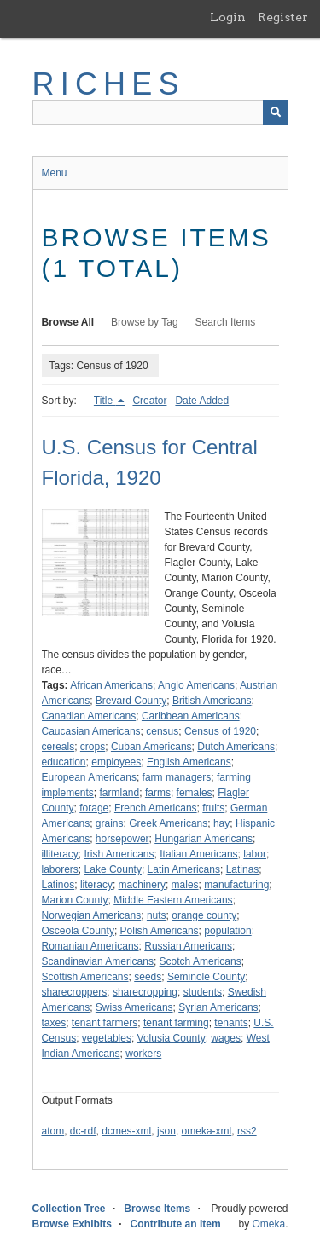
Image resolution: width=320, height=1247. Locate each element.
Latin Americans (184, 869)
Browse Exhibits (72, 1224)
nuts (156, 915)
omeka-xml (207, 1131)
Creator (149, 401)
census (162, 731)
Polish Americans (159, 931)
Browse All (68, 322)
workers (143, 1053)
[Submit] (275, 112)
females (194, 793)
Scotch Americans (200, 961)
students (202, 992)
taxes (54, 1023)
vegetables (106, 1038)
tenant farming (176, 1023)
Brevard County (131, 701)
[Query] (160, 112)
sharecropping (145, 992)
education (64, 762)
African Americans (111, 685)
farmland (120, 793)
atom (53, 1131)
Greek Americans (168, 823)
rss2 (247, 1131)
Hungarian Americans (203, 839)
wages (226, 1038)
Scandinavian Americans (98, 961)
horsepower (122, 839)
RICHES (108, 83)
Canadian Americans (89, 716)
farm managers (177, 777)
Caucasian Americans (91, 731)
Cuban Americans (151, 747)
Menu (54, 173)
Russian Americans (188, 946)
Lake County (113, 869)
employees (116, 762)
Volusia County (171, 1038)
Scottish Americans (85, 977)
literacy (96, 885)
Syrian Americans (218, 1007)
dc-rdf (83, 1131)
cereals (58, 747)
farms (158, 793)
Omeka (268, 1224)
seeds (147, 977)
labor (254, 854)
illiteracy (60, 854)
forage (93, 808)
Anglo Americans (196, 685)
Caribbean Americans (191, 716)
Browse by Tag (144, 322)
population (227, 931)
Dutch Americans (236, 747)
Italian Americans (198, 854)
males (185, 885)
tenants (230, 1023)
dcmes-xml (126, 1131)
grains (110, 823)
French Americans (155, 808)
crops (92, 747)
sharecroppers (75, 992)
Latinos (58, 885)
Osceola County (78, 931)
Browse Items (157, 1209)
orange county (204, 915)
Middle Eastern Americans (172, 900)
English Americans (189, 762)
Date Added (202, 401)
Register (283, 17)
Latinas (242, 869)
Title (105, 401)
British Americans (212, 701)
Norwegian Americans (92, 915)
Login (228, 17)
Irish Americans (119, 854)
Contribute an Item (176, 1224)
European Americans (89, 777)
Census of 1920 (220, 731)
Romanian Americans (90, 946)
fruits (213, 808)
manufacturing (236, 885)
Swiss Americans (134, 1007)
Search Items (225, 322)
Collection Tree (69, 1209)
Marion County (75, 900)
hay (221, 823)
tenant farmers (104, 1023)
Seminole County (206, 977)
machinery (142, 885)
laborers (60, 869)
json (166, 1131)
